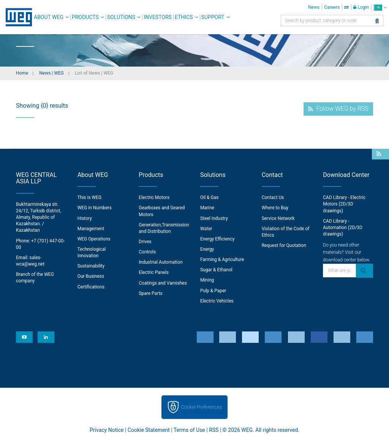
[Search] (377, 21)
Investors (158, 17)
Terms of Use (189, 430)
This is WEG (89, 197)
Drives (145, 241)
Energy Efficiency (217, 239)
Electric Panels (154, 272)
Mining (207, 280)
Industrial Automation (160, 262)
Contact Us (273, 197)
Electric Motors (154, 197)
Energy (207, 249)
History (84, 218)
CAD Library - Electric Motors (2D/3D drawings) (344, 204)
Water (206, 228)
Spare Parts (150, 293)
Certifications (90, 287)
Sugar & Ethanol (216, 269)
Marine (207, 207)
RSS (213, 430)
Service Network (278, 218)
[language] (380, 7)
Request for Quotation (284, 245)
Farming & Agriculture (222, 259)
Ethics (184, 17)
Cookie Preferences (201, 407)
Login (361, 7)
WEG (16, 17)
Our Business (90, 276)
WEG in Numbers (94, 207)
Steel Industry (214, 218)
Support (213, 17)
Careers (332, 7)
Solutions (121, 17)
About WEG (48, 17)
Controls (147, 252)
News (313, 7)
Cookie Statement (149, 430)
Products (85, 17)
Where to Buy (275, 207)
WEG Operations (94, 239)
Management (90, 228)
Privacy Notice (106, 430)
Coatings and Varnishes (163, 283)
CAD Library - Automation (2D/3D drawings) (342, 227)
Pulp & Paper (213, 290)
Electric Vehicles (217, 301)
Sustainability (91, 266)
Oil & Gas (209, 197)
